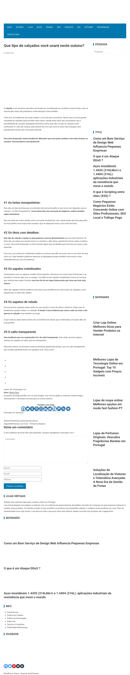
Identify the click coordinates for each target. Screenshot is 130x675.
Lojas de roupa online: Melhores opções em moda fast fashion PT (108, 404)
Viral (23, 673)
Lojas (30, 27)
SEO (78, 27)
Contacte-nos (13, 34)
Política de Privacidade (16, 618)
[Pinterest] (36, 408)
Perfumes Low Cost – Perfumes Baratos (24, 424)
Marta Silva (14, 392)
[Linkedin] (45, 408)
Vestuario (19, 412)
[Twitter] (28, 408)
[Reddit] (50, 408)
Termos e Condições (15, 624)
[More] (68, 409)
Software (88, 27)
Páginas (49, 27)
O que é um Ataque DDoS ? (22, 568)
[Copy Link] (63, 408)
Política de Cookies (15, 615)
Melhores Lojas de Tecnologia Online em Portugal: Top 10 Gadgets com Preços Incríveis (108, 367)
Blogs (39, 27)
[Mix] (59, 408)
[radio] (47, 360)
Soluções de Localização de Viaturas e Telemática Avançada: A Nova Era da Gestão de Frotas (109, 478)
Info (59, 27)
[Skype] (54, 408)
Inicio (9, 27)
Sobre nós (11, 621)
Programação (103, 27)
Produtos (69, 27)
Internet (20, 27)
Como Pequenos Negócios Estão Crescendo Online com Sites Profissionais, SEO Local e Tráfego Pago (109, 209)
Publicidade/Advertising (17, 627)
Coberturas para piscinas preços (21, 421)
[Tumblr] (32, 408)
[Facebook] (23, 408)
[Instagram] (41, 408)
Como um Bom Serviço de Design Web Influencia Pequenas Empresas (51, 543)
